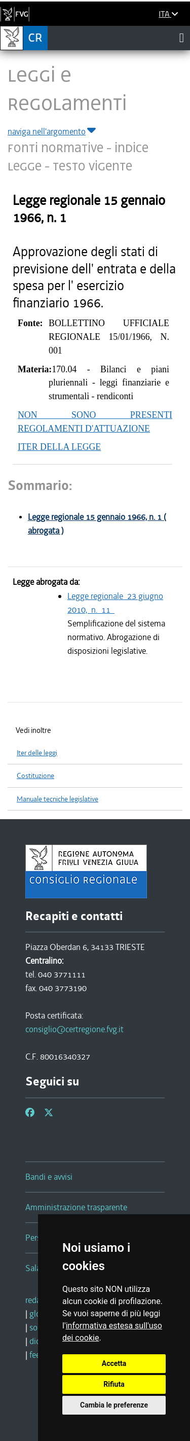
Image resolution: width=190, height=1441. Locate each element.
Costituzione (35, 776)
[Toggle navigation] (181, 37)
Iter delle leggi (37, 753)
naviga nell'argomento (52, 131)
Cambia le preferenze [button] (114, 1405)
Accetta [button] (114, 1363)
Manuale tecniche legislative (57, 799)
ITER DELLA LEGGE (59, 447)
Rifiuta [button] (113, 1384)
